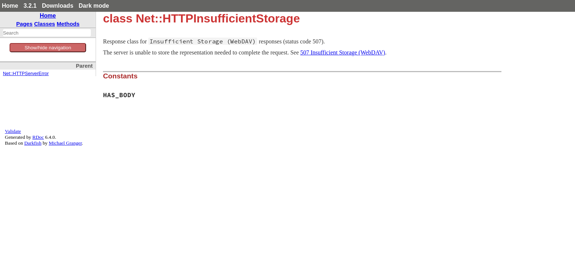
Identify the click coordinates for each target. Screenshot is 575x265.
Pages (24, 24)
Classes (44, 24)
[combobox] (47, 32)
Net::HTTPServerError (26, 73)
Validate (13, 131)
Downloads (57, 6)
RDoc (38, 137)
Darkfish (33, 143)
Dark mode (94, 6)
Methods (68, 24)
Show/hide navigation (48, 47)
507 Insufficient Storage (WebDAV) (342, 52)
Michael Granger (65, 143)
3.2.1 (30, 6)
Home (10, 6)
